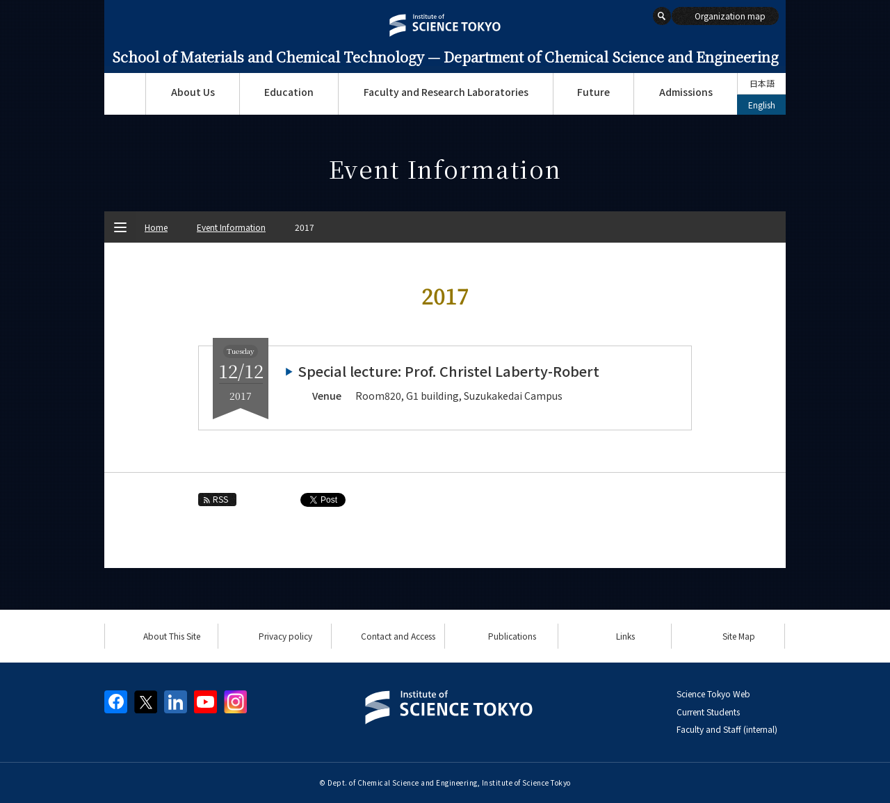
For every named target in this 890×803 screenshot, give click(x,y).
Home (156, 227)
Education (289, 92)
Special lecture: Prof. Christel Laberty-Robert (448, 371)
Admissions (686, 92)
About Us (193, 92)
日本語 (762, 83)
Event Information (231, 227)
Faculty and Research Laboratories (446, 92)
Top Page (124, 94)
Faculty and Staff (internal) (727, 729)
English (761, 105)
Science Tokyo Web (713, 693)
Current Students (708, 711)
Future (593, 92)
